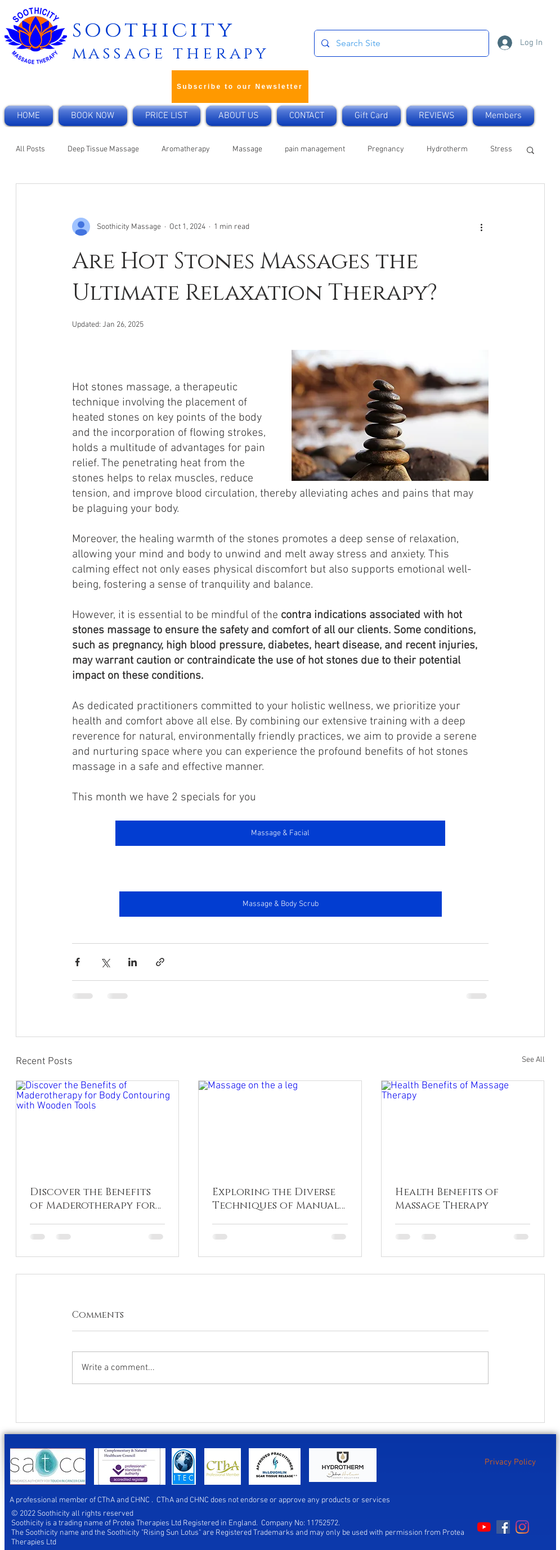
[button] (530, 149)
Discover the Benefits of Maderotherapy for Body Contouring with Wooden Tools (94, 1199)
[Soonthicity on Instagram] (522, 1527)
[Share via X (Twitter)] (105, 962)
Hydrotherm (447, 149)
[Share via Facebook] (77, 962)
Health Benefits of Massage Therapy (447, 1199)
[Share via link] (160, 962)
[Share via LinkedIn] (132, 962)
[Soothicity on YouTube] (484, 1527)
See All (533, 1060)
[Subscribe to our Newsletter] (240, 86)
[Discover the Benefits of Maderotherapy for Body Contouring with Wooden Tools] (97, 1126)
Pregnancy (386, 149)
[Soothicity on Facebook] (503, 1527)
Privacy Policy (510, 1462)
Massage (247, 149)
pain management (315, 149)
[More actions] (482, 226)
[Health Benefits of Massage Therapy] (463, 1126)
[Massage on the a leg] (280, 1126)
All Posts (30, 149)
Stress (501, 149)
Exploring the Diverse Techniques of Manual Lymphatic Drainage (275, 1199)
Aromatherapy (186, 149)
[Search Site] (400, 43)
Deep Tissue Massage (103, 149)
